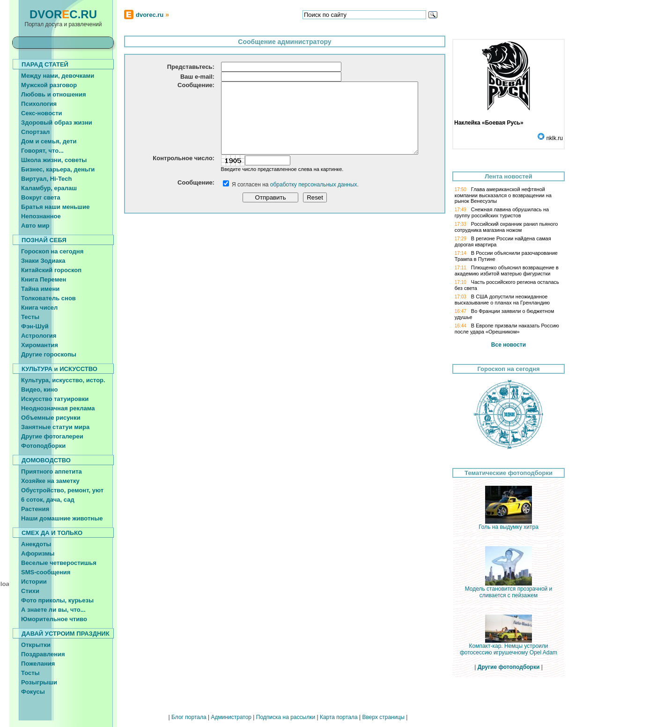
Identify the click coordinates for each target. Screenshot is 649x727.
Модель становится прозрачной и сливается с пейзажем (509, 589)
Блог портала (188, 717)
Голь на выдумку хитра (508, 524)
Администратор (231, 717)
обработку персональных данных (313, 198)
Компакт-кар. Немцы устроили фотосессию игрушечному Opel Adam (508, 647)
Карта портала (339, 717)
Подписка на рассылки (285, 717)
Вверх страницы (383, 717)
